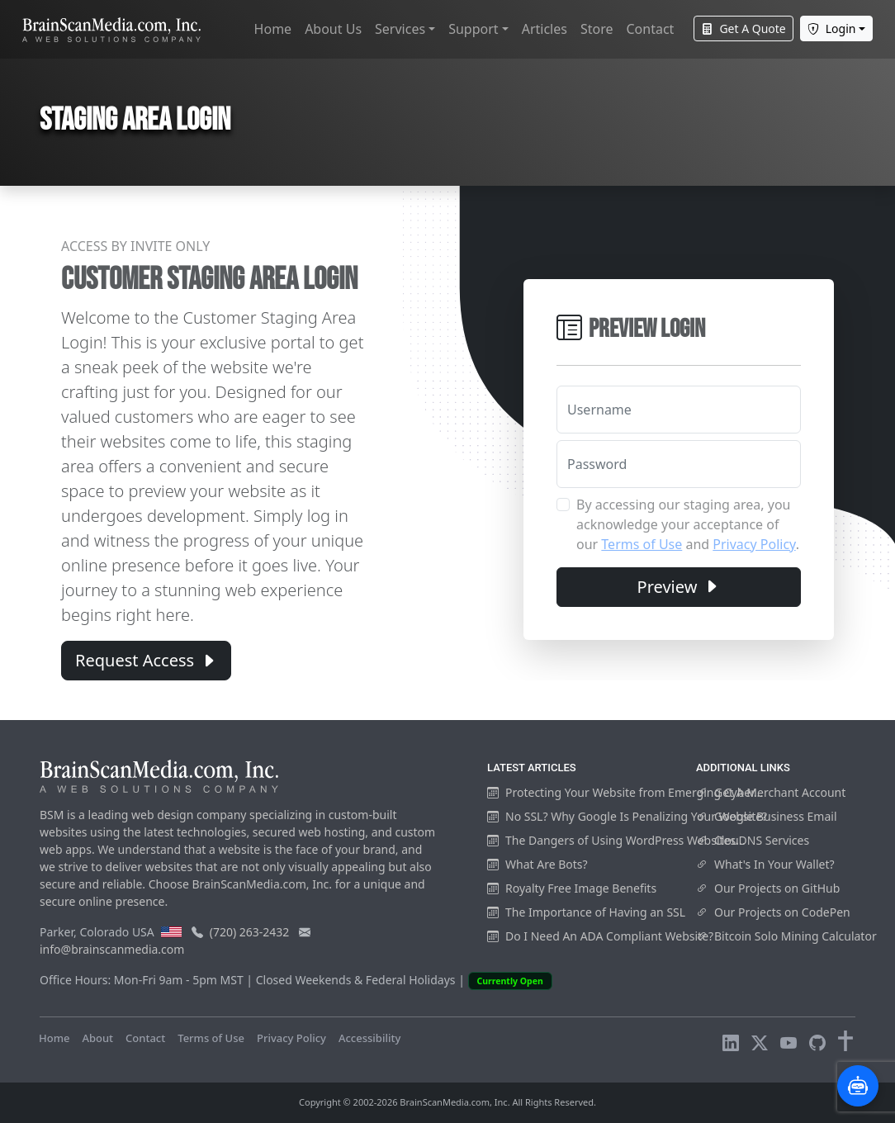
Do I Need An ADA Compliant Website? (600, 936)
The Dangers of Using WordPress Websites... (616, 840)
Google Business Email (766, 816)
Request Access (146, 660)
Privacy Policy (754, 544)
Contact (650, 29)
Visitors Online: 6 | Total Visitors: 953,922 (144, 1054)
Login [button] (831, 28)
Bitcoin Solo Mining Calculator (786, 936)
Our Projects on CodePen (773, 912)
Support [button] (473, 29)
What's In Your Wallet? (765, 864)
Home (273, 29)
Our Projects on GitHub (768, 888)
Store (596, 29)
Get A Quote (743, 28)
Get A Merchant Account (770, 792)
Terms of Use (641, 544)
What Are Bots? (537, 864)
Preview (679, 587)
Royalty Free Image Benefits (571, 888)
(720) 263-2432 (250, 932)
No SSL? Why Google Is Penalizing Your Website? (627, 816)
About (97, 1038)
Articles (544, 29)
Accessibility (369, 1038)
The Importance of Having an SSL (586, 912)
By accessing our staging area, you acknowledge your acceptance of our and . (687, 524)
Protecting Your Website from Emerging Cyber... (625, 792)
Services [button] (400, 29)
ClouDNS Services (752, 840)
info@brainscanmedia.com (112, 949)
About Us (333, 29)
